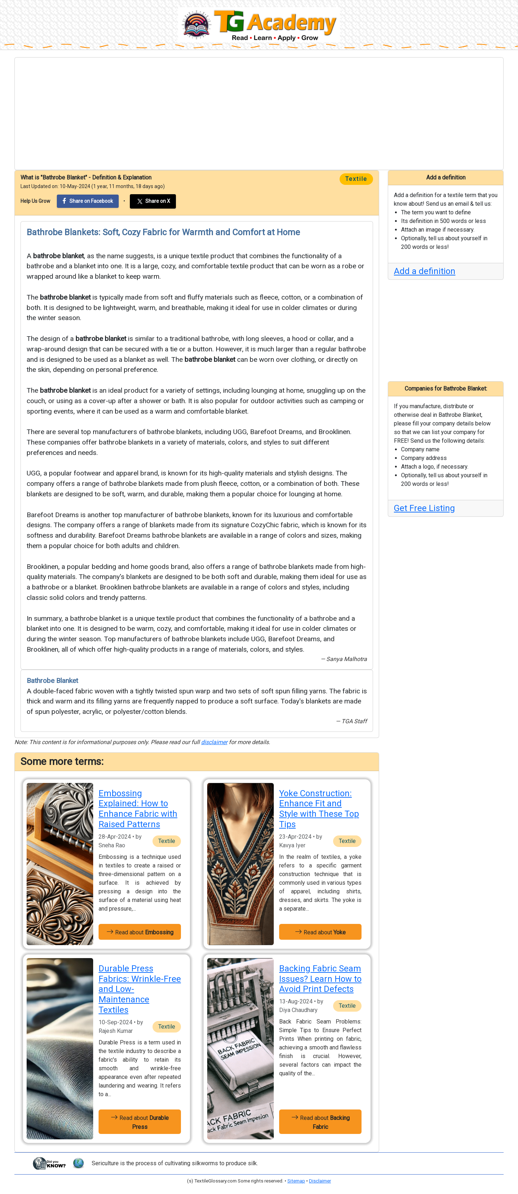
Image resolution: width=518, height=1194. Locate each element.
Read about (139, 932)
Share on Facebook (88, 201)
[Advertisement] (259, 113)
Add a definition (424, 271)
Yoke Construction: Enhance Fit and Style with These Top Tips (319, 808)
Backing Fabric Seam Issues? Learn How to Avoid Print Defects (320, 978)
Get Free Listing (424, 508)
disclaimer (214, 742)
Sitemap (296, 1181)
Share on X (153, 201)
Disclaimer (320, 1181)
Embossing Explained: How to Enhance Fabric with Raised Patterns (138, 808)
